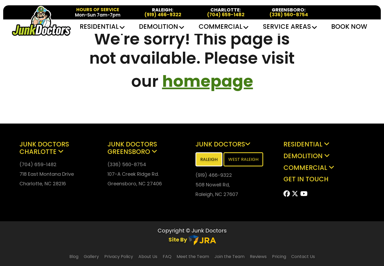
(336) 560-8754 (288, 15)
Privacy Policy (118, 256)
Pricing (279, 256)
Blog (73, 256)
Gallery (91, 256)
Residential (102, 26)
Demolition (161, 26)
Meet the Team (193, 256)
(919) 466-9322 (162, 15)
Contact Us (303, 256)
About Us (147, 256)
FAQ (168, 256)
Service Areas (289, 26)
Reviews (258, 256)
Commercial (223, 26)
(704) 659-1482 (226, 15)
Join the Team (229, 256)
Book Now (349, 26)
